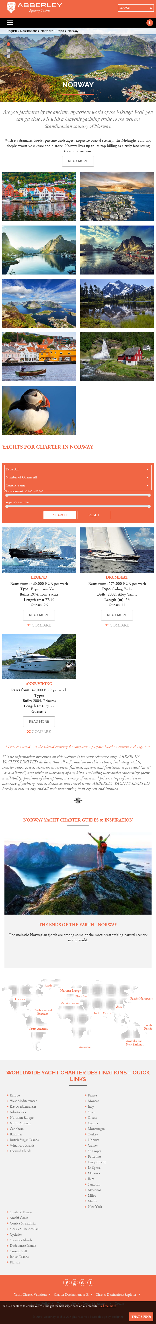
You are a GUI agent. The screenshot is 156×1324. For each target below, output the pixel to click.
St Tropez (94, 1151)
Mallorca (94, 1173)
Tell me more (107, 1306)
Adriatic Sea (18, 1112)
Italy (91, 1106)
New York (95, 1207)
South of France (21, 1212)
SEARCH (124, 8)
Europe (15, 1095)
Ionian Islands (19, 1257)
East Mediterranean (23, 1106)
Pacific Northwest (141, 999)
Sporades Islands (21, 1240)
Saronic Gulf (18, 1251)
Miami (92, 1201)
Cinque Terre (97, 1162)
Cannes (93, 1145)
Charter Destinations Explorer (116, 1295)
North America (20, 1123)
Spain (91, 1112)
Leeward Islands (20, 1151)
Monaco (93, 1101)
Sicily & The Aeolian (24, 1229)
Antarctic (84, 1047)
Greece (92, 1118)
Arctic (48, 985)
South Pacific (148, 1027)
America (19, 999)
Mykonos (94, 1190)
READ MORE (39, 615)
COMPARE (39, 625)
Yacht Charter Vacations (30, 1295)
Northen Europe (70, 990)
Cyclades (16, 1234)
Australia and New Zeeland (134, 1042)
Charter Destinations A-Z (71, 1295)
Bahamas (16, 1134)
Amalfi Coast (19, 1218)
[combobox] (78, 469)
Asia (119, 1007)
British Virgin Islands (24, 1140)
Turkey (93, 1134)
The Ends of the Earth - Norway (78, 924)
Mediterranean (69, 1003)
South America (38, 1029)
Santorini (94, 1184)
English (12, 31)
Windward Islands (22, 1145)
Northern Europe (53, 31)
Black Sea (81, 996)
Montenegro (96, 1129)
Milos (92, 1196)
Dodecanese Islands (23, 1246)
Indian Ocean (102, 1013)
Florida (15, 1262)
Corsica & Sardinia (22, 1223)
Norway (93, 1140)
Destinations (29, 31)
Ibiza (91, 1179)
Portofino (94, 1157)
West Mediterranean (23, 1101)
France (93, 1095)
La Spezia (94, 1168)
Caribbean (17, 1129)
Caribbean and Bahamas (43, 1012)
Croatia (93, 1123)
